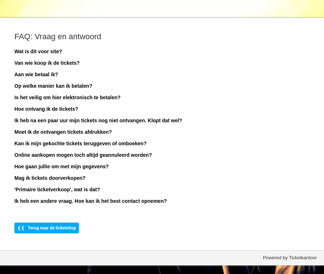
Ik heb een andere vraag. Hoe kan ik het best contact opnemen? (90, 201)
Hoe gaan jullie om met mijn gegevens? (61, 166)
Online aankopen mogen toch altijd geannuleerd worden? (83, 155)
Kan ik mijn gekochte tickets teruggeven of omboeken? (80, 143)
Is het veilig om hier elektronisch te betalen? (67, 97)
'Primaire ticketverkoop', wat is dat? (57, 189)
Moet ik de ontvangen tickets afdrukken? (63, 132)
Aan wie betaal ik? (36, 74)
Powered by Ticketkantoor (290, 257)
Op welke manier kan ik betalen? (53, 86)
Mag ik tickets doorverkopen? (50, 178)
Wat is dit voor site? (38, 51)
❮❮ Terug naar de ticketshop (46, 227)
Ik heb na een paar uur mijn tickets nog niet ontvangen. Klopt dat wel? (98, 120)
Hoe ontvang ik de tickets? (46, 109)
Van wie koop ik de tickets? (47, 63)
